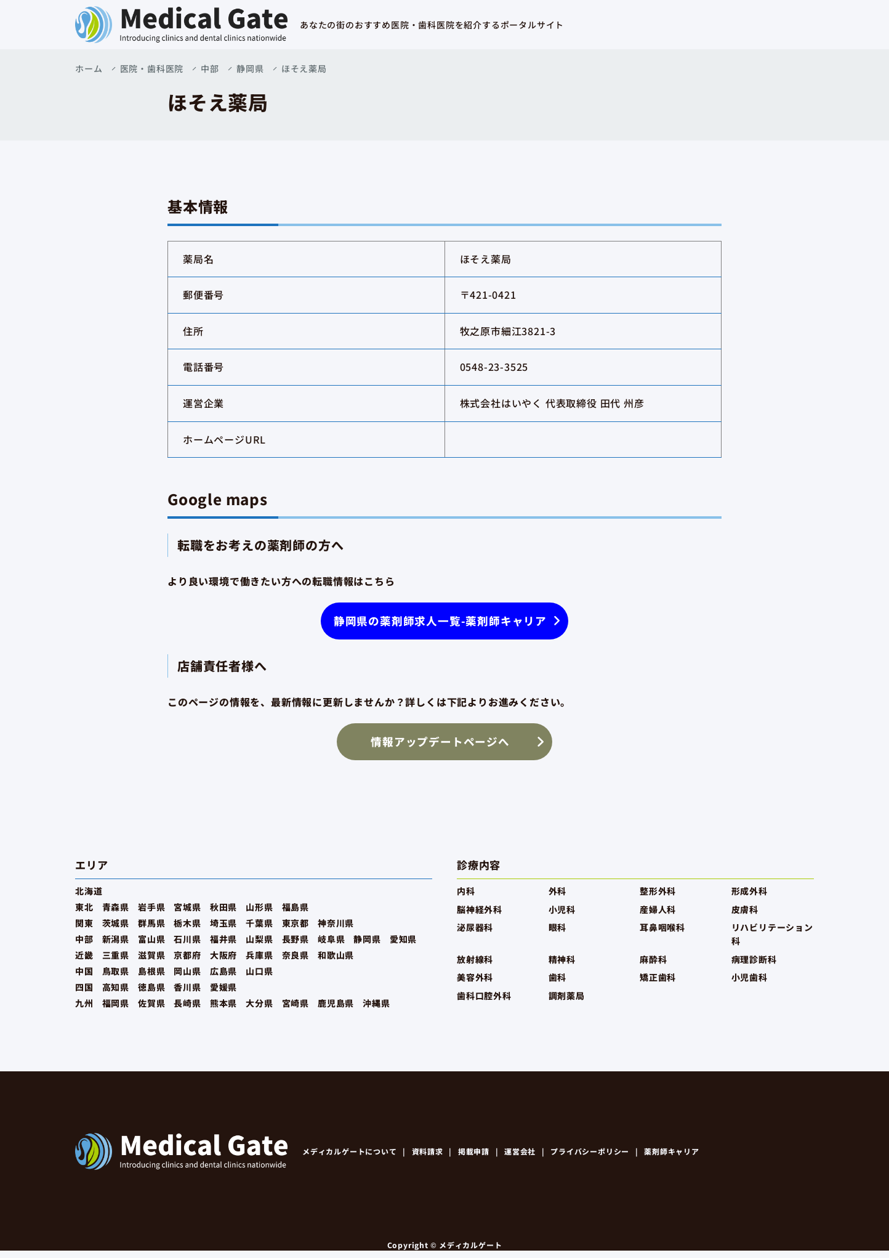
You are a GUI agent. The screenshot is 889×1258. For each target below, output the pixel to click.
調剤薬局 (567, 995)
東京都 (295, 923)
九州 (84, 1003)
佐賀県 (151, 1003)
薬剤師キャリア (671, 1151)
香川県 (187, 987)
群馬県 (151, 923)
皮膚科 (744, 909)
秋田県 (223, 907)
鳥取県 (115, 971)
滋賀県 (151, 955)
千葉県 (259, 923)
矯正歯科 (658, 977)
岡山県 (187, 971)
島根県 (151, 971)
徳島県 (151, 987)
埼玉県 (223, 923)
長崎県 (187, 1003)
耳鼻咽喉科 (662, 927)
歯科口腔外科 (484, 995)
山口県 (259, 971)
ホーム (88, 68)
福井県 (223, 939)
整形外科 (658, 891)
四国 (84, 987)
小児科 (562, 909)
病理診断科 (754, 959)
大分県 (259, 1003)
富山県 (151, 939)
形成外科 (749, 891)
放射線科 (475, 959)
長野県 (295, 939)
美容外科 (475, 977)
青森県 (115, 907)
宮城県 (187, 907)
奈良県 (295, 955)
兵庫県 (259, 955)
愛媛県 (223, 987)
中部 (210, 68)
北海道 (88, 891)
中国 (84, 971)
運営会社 (520, 1151)
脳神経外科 (479, 909)
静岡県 (249, 68)
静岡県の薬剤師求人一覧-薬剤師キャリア (440, 620)
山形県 (259, 907)
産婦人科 (658, 909)
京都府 (187, 955)
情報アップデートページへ (440, 741)
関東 (84, 923)
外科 (558, 891)
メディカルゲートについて (349, 1151)
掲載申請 (473, 1151)
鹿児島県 (336, 1003)
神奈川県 (336, 923)
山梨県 (259, 939)
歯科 (558, 977)
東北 (84, 907)
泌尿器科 (475, 927)
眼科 (558, 927)
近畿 (84, 955)
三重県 (115, 955)
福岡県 (115, 1003)
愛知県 (403, 939)
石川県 (187, 939)
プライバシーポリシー (589, 1151)
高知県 (115, 987)
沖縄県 (376, 1003)
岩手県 (151, 907)
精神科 (562, 959)
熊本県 (223, 1003)
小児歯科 (749, 977)
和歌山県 (336, 955)
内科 (466, 891)
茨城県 (115, 923)
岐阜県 (331, 939)
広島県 (223, 971)
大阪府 (223, 955)
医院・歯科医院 (152, 68)
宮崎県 (295, 1003)
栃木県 (187, 923)
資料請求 (427, 1151)
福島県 (295, 907)
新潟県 (115, 939)
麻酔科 (653, 959)
